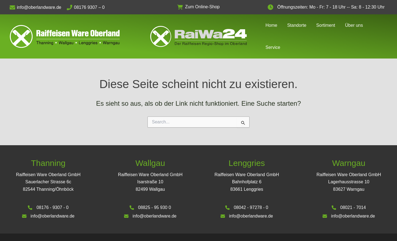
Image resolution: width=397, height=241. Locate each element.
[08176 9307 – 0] (88, 7)
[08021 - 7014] (348, 195)
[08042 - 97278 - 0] (246, 195)
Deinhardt (146, 232)
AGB (340, 231)
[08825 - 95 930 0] (150, 195)
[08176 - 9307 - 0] (48, 195)
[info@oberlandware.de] (38, 7)
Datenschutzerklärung (368, 231)
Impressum (321, 231)
